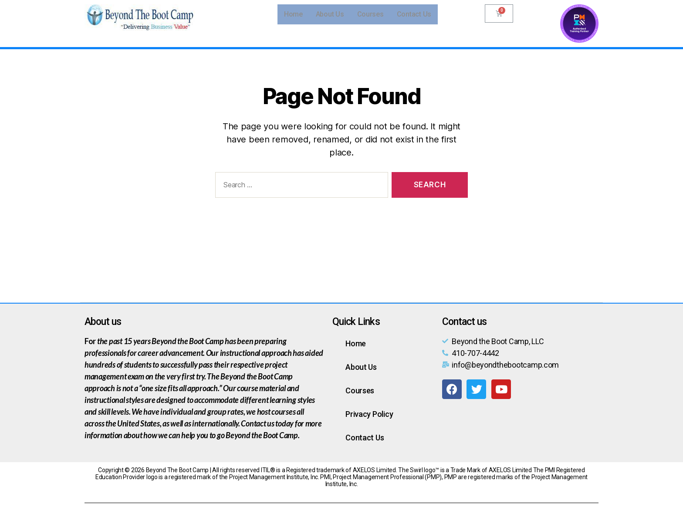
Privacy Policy (369, 414)
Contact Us (414, 14)
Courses (370, 14)
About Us (330, 14)
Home (293, 14)
